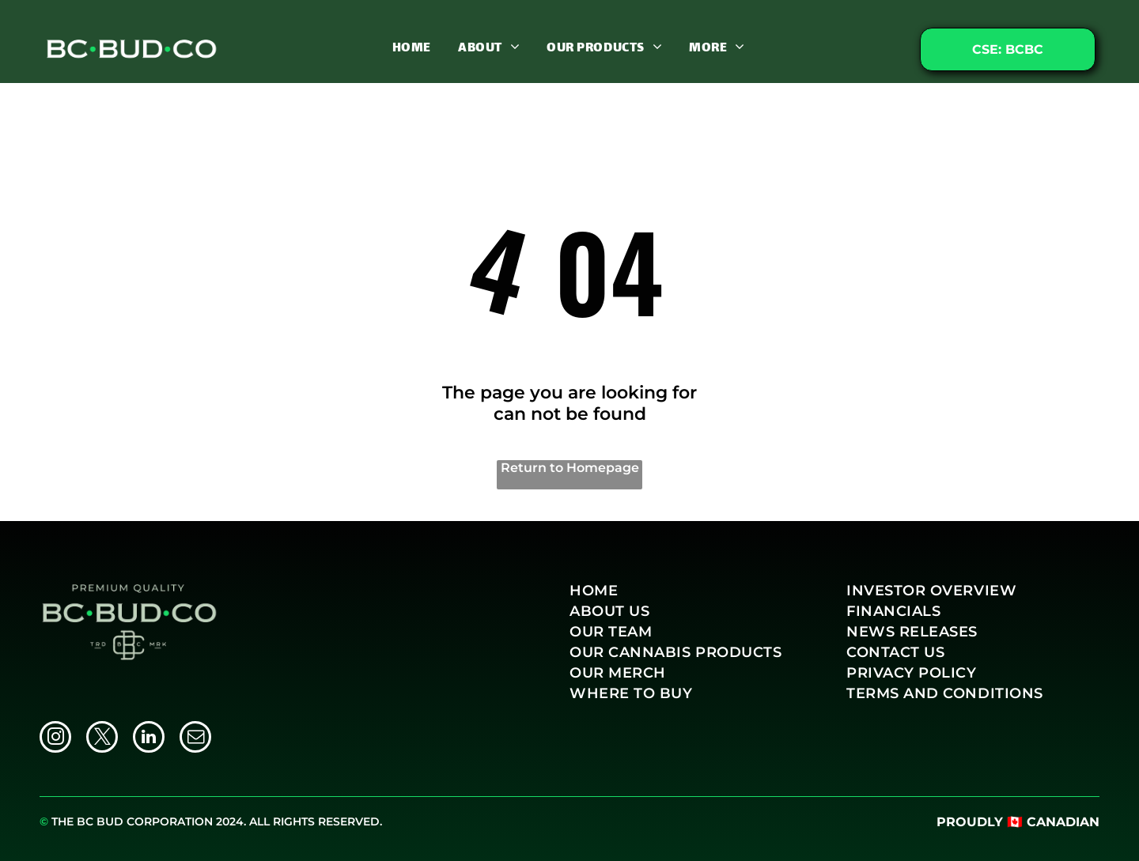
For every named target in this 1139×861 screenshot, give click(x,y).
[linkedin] (149, 739)
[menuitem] (412, 47)
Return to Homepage (570, 467)
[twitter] (102, 739)
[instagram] (55, 739)
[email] (195, 739)
